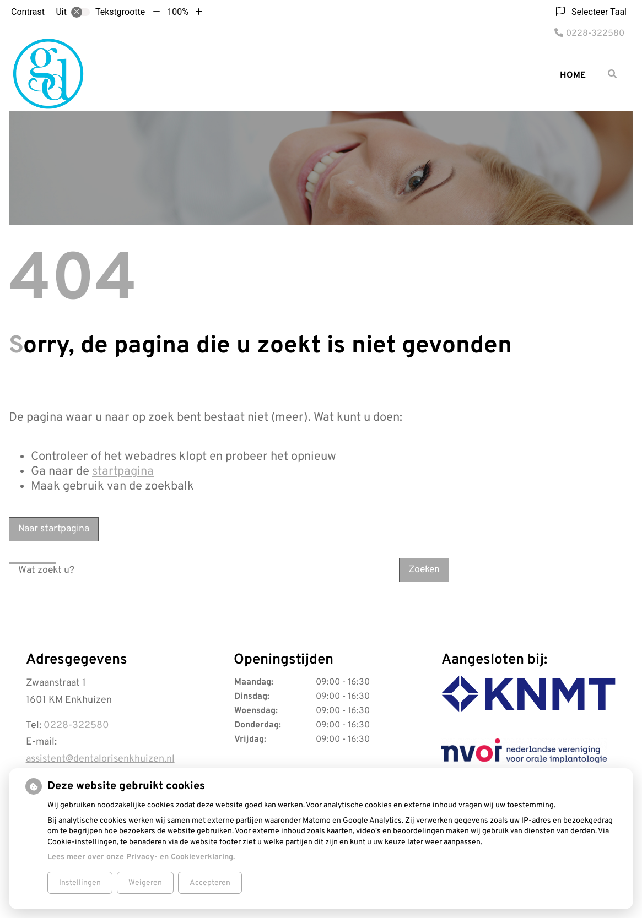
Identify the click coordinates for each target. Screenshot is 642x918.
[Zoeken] (612, 74)
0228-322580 (76, 725)
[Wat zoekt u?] (201, 570)
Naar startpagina (53, 529)
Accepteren (210, 883)
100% (177, 12)
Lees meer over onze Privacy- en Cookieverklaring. (141, 857)
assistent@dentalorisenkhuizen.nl (100, 759)
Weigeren (145, 883)
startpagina (123, 471)
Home (573, 75)
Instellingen (80, 883)
